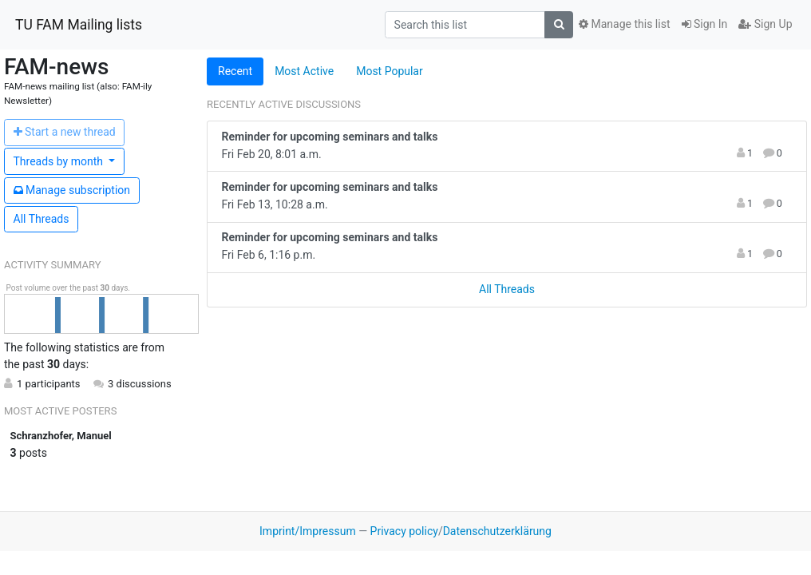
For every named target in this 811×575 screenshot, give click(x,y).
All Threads (41, 218)
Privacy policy (404, 531)
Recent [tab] (235, 71)
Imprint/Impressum (307, 531)
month (60, 161)
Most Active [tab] (304, 71)
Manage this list (624, 24)
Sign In (705, 24)
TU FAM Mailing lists (78, 25)
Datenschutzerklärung (497, 531)
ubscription (72, 190)
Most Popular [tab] (389, 71)
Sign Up (765, 24)
